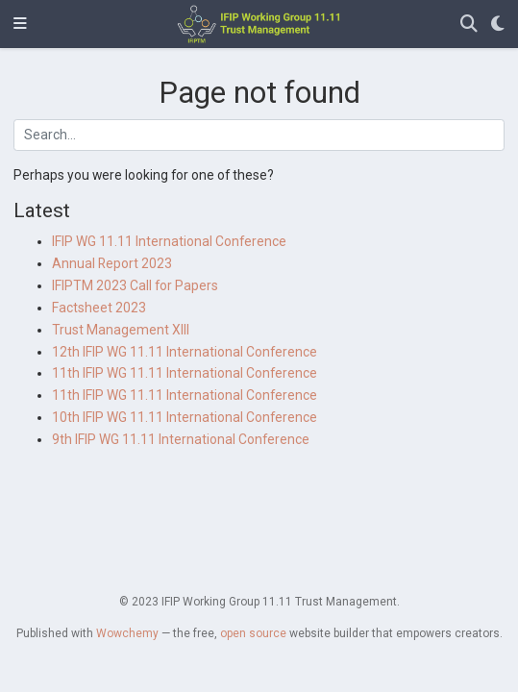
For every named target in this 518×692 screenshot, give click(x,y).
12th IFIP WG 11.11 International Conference (184, 351)
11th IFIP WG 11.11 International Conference (184, 373)
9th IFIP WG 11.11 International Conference (180, 439)
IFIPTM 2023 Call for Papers (135, 285)
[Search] (469, 24)
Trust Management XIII (120, 329)
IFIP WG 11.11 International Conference (169, 241)
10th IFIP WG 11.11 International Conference (184, 417)
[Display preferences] (498, 24)
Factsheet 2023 (99, 307)
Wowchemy (127, 633)
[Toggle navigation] (20, 24)
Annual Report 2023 (112, 263)
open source (253, 633)
